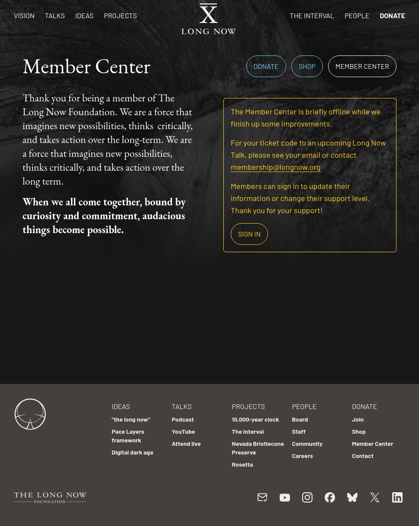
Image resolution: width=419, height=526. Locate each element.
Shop (307, 66)
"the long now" (131, 419)
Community (307, 443)
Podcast (183, 419)
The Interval (312, 15)
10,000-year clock (255, 419)
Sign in (249, 234)
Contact (363, 455)
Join (358, 419)
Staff (299, 431)
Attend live (186, 443)
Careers (302, 455)
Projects (120, 15)
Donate (392, 15)
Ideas (84, 15)
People (357, 15)
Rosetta (242, 464)
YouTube (183, 431)
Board (300, 419)
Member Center (362, 66)
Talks (55, 15)
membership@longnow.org (276, 167)
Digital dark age (132, 452)
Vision (24, 15)
